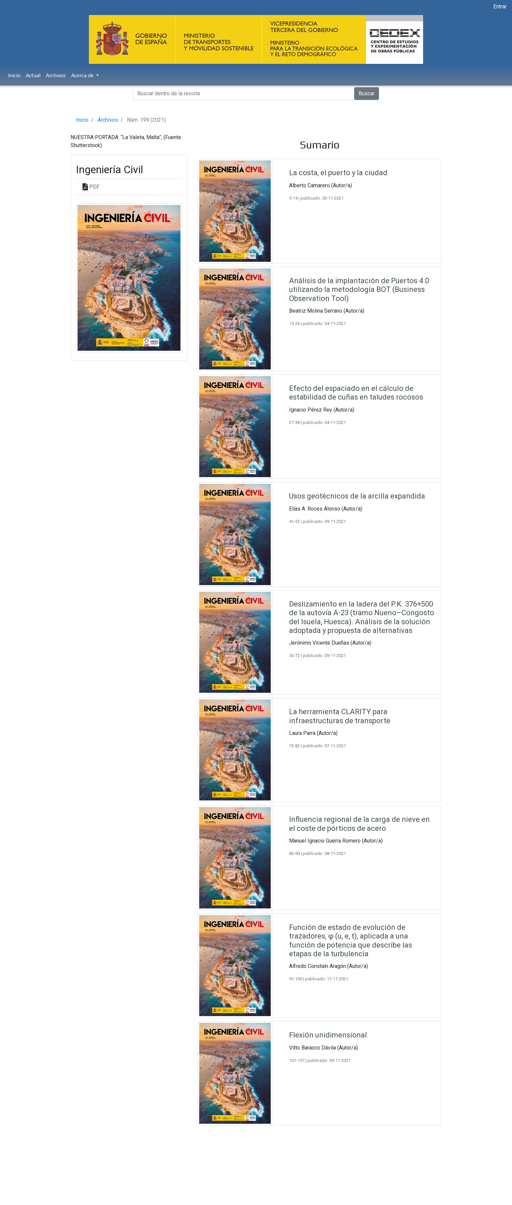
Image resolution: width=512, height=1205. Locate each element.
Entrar (500, 6)
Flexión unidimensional (328, 1035)
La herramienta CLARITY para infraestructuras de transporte (339, 716)
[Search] (243, 93)
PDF (94, 187)
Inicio (14, 75)
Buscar (367, 93)
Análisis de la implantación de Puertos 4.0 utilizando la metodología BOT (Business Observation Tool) (359, 290)
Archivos (56, 75)
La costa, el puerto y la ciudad (338, 173)
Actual (33, 75)
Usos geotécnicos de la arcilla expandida (357, 496)
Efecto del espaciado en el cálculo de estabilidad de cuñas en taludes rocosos (356, 392)
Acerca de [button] (83, 75)
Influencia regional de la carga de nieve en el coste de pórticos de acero (359, 823)
